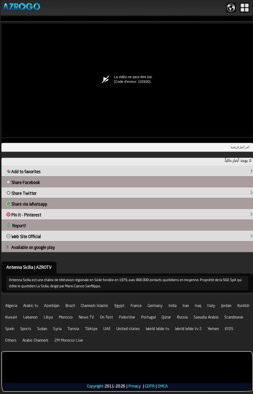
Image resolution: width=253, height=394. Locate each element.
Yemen (213, 329)
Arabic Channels (35, 340)
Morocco (66, 317)
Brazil (70, 306)
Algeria (11, 306)
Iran (186, 306)
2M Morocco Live (68, 340)
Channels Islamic (94, 306)
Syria (57, 329)
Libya (48, 317)
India (173, 306)
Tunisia (73, 329)
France (136, 306)
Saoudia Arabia (206, 317)
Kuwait (11, 317)
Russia (182, 317)
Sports (25, 329)
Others (10, 340)
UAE (107, 329)
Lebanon (30, 317)
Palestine (127, 317)
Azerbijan (51, 306)
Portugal (148, 317)
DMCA (162, 386)
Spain (9, 329)
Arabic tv (30, 306)
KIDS (229, 329)
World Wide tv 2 (188, 329)
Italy (211, 306)
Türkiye (91, 329)
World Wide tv (157, 329)
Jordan (226, 306)
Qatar (166, 317)
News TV (86, 317)
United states (128, 329)
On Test (106, 317)
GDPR (150, 386)
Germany (155, 306)
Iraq (198, 306)
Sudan (42, 329)
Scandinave (233, 317)
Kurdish (243, 306)
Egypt (119, 306)
